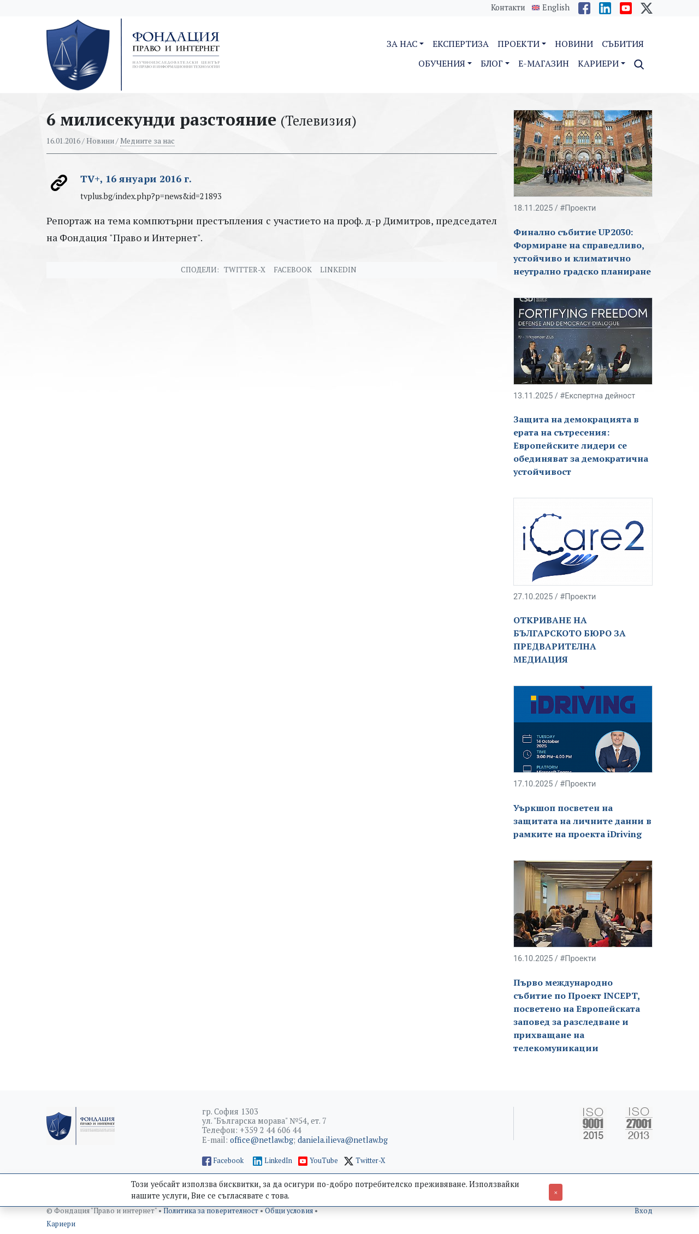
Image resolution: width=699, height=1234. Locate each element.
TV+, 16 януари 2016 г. (136, 178)
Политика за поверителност (211, 1210)
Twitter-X (244, 270)
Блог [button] (492, 63)
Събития (623, 44)
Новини (574, 44)
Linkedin (338, 270)
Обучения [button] (441, 63)
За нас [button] (402, 44)
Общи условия (290, 1210)
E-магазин (543, 63)
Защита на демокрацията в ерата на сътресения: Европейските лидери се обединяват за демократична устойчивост (580, 445)
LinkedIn (278, 1160)
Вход (644, 1210)
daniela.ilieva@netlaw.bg (343, 1140)
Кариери (60, 1224)
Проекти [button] (518, 44)
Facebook (293, 270)
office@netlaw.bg (261, 1140)
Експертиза (461, 44)
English (556, 7)
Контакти (508, 7)
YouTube (324, 1160)
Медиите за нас (147, 141)
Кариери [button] (598, 63)
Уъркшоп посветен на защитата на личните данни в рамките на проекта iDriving (582, 821)
